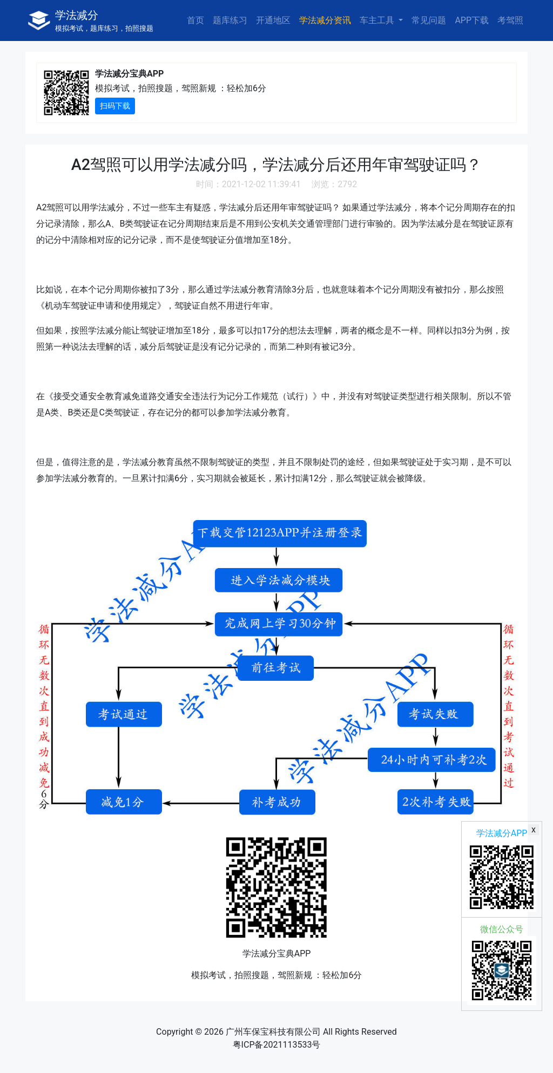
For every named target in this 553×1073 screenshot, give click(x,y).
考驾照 (510, 20)
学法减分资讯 (325, 20)
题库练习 (230, 20)
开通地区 (273, 20)
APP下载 (472, 20)
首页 (195, 20)
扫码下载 (115, 105)
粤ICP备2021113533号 (277, 1045)
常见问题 (429, 20)
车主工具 (378, 20)
